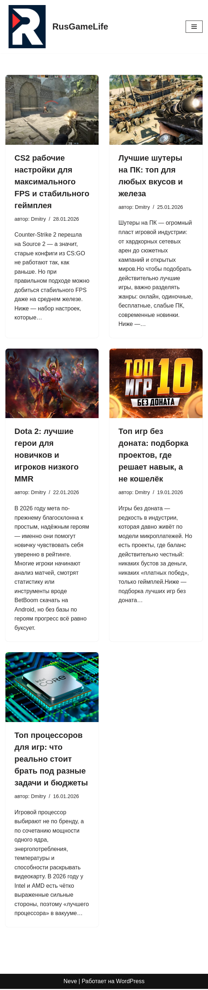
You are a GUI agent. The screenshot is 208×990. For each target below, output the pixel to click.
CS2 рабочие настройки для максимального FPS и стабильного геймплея (51, 181)
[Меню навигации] (194, 27)
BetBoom (26, 601)
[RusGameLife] (56, 26)
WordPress (130, 982)
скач (45, 601)
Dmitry (38, 219)
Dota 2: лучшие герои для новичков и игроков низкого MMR (46, 455)
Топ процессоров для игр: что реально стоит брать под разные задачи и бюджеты (51, 759)
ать (56, 601)
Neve (70, 982)
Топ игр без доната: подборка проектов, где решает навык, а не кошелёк (153, 455)
